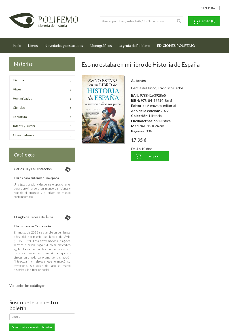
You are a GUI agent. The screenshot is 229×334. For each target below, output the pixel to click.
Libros (33, 45)
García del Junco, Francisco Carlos (157, 88)
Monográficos (101, 45)
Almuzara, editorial (161, 105)
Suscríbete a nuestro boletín (32, 327)
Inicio (19, 44)
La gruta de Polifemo (134, 45)
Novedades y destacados (64, 45)
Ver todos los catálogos (27, 285)
